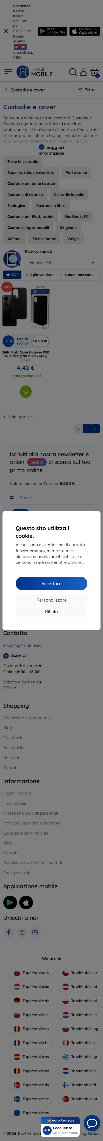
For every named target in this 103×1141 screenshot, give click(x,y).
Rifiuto (51, 611)
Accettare (51, 583)
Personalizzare (52, 600)
